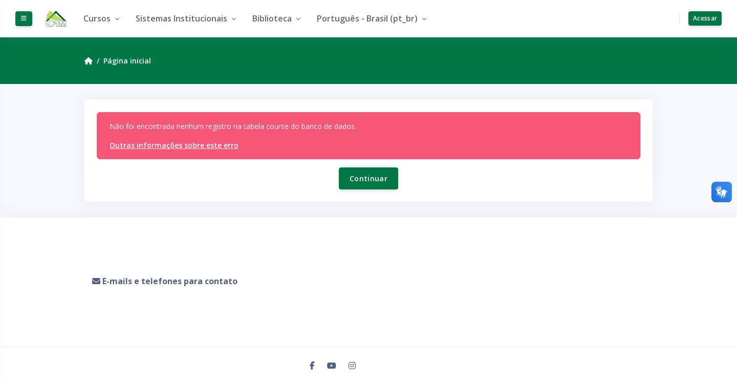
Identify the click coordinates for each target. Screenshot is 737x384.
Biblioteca (273, 18)
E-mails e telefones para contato (169, 281)
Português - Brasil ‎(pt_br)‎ (368, 18)
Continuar (368, 178)
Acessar (705, 18)
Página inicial (127, 61)
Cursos (98, 18)
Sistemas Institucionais (182, 18)
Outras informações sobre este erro (174, 145)
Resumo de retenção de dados (142, 316)
